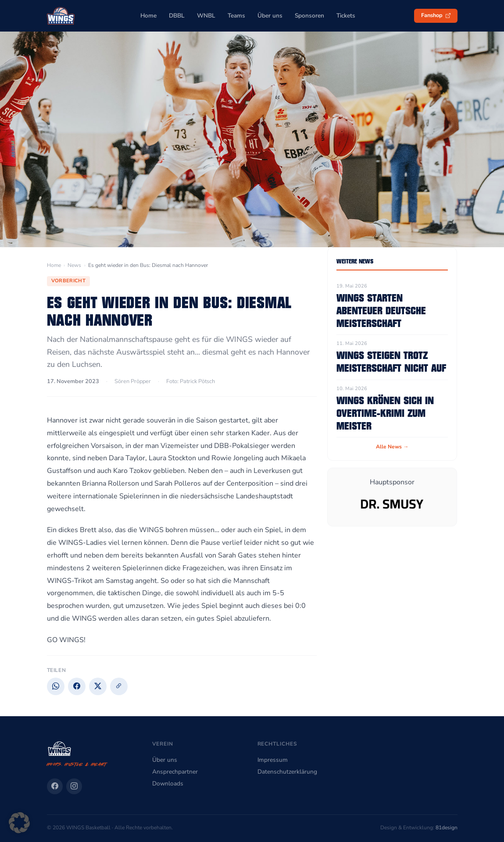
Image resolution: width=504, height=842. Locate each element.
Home (148, 15)
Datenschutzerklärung (287, 771)
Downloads (167, 783)
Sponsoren (309, 15)
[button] (19, 822)
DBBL (177, 15)
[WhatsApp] (55, 686)
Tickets (345, 15)
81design (447, 827)
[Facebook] (77, 686)
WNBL (206, 15)
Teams (236, 15)
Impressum (272, 760)
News (74, 265)
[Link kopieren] (119, 686)
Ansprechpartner (175, 771)
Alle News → (392, 446)
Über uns (269, 15)
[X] (98, 686)
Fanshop (435, 15)
